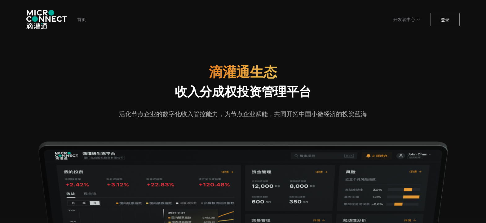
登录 (445, 19)
